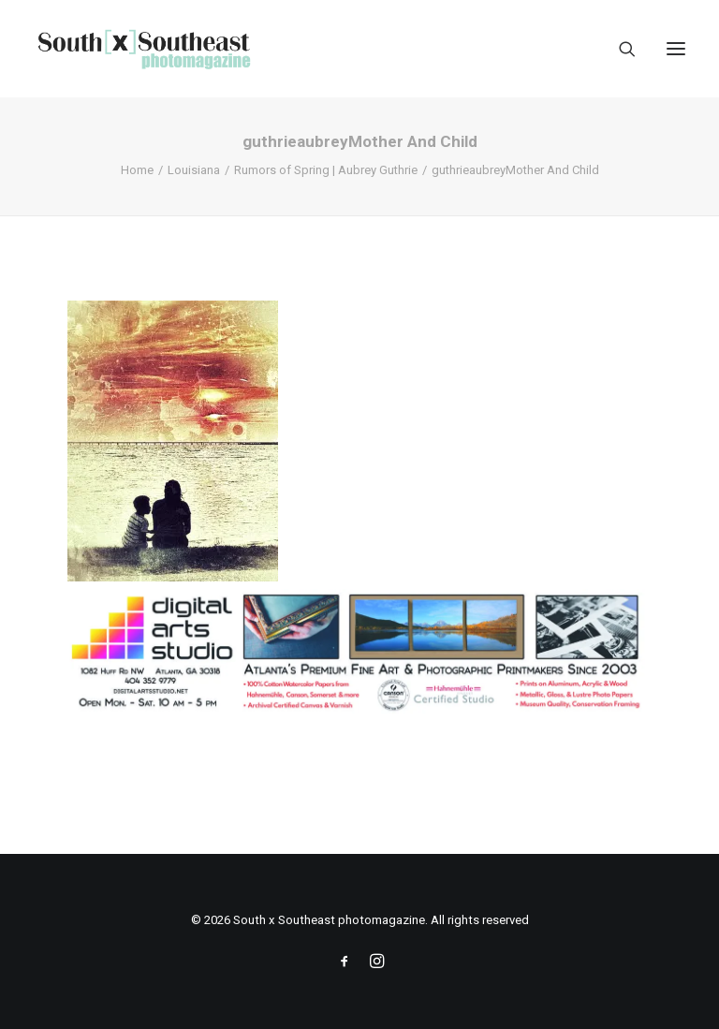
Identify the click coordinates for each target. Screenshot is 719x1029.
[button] (676, 48)
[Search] (619, 48)
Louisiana (194, 170)
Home (137, 170)
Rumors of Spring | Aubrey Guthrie (326, 170)
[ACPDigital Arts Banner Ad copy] (359, 710)
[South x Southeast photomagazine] (144, 48)
